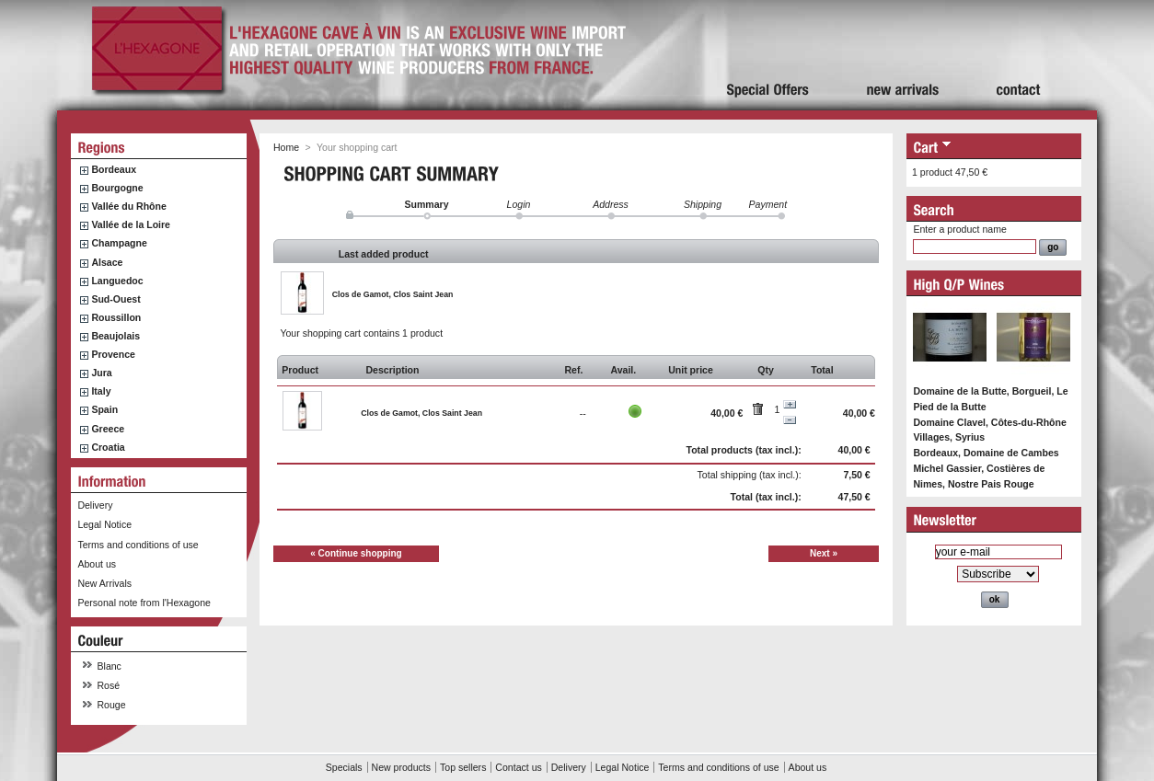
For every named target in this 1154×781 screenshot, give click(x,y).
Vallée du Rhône (128, 206)
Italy (100, 390)
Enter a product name (959, 229)
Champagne (118, 242)
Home (286, 147)
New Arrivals (104, 583)
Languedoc (117, 280)
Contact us (518, 767)
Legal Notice (104, 524)
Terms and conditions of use (137, 544)
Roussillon (116, 317)
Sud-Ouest (115, 298)
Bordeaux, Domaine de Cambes (985, 452)
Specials (344, 767)
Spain (104, 409)
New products (401, 767)
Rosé (109, 685)
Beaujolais (115, 335)
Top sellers (463, 767)
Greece (107, 428)
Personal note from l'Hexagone (143, 602)
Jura (101, 372)
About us (96, 563)
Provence (113, 354)
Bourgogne (117, 187)
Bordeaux (113, 169)
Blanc (109, 666)
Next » (823, 553)
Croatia (107, 447)
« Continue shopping (355, 553)
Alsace (106, 262)
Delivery (94, 505)
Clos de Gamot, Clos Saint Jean (393, 294)
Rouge (112, 704)
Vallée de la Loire (130, 224)
